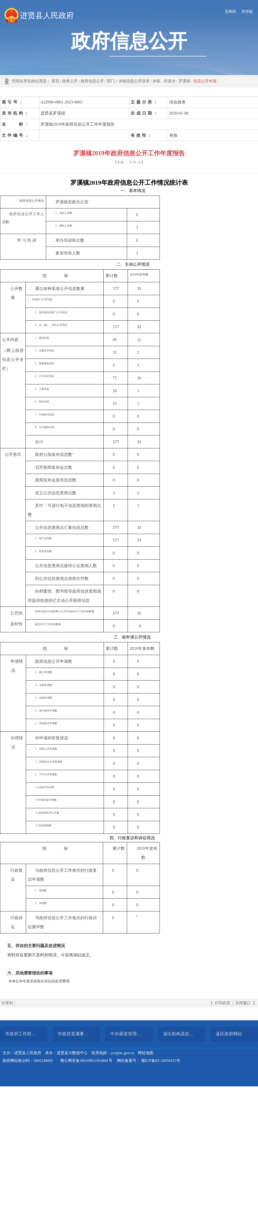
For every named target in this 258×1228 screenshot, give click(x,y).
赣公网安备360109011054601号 (86, 1061)
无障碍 (230, 12)
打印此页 (222, 1003)
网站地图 (145, 1053)
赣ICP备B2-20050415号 (160, 1061)
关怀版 (247, 12)
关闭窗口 (243, 1003)
